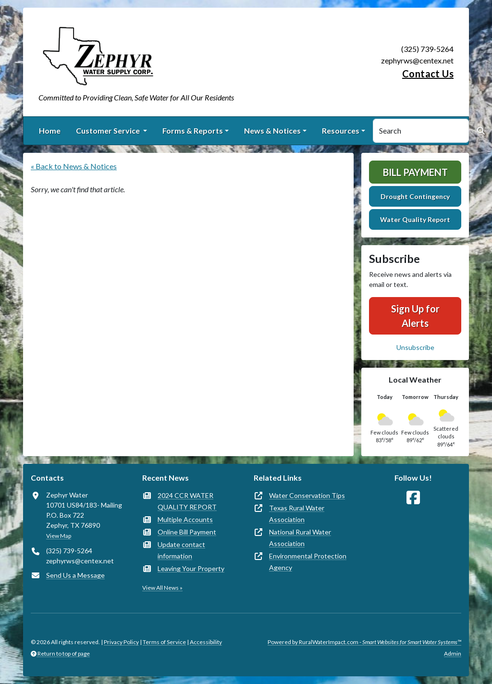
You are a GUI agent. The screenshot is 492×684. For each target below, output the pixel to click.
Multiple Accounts (185, 519)
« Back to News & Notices (74, 166)
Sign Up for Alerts (415, 316)
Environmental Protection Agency (307, 562)
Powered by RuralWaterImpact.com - (364, 642)
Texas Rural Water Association (296, 513)
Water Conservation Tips (307, 495)
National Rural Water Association (300, 537)
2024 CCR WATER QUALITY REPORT (187, 501)
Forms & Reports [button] (192, 130)
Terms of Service (164, 642)
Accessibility (206, 642)
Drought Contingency (415, 196)
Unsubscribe (415, 347)
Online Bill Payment (187, 532)
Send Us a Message (75, 575)
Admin (452, 653)
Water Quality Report (415, 219)
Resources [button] (340, 130)
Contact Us (428, 73)
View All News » (162, 587)
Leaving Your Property (191, 568)
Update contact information (181, 550)
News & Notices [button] (272, 130)
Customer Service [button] (108, 130)
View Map (58, 535)
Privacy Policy (121, 642)
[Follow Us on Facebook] (413, 498)
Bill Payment (415, 172)
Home (50, 130)
